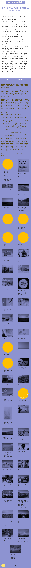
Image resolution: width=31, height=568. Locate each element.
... (3, 565)
